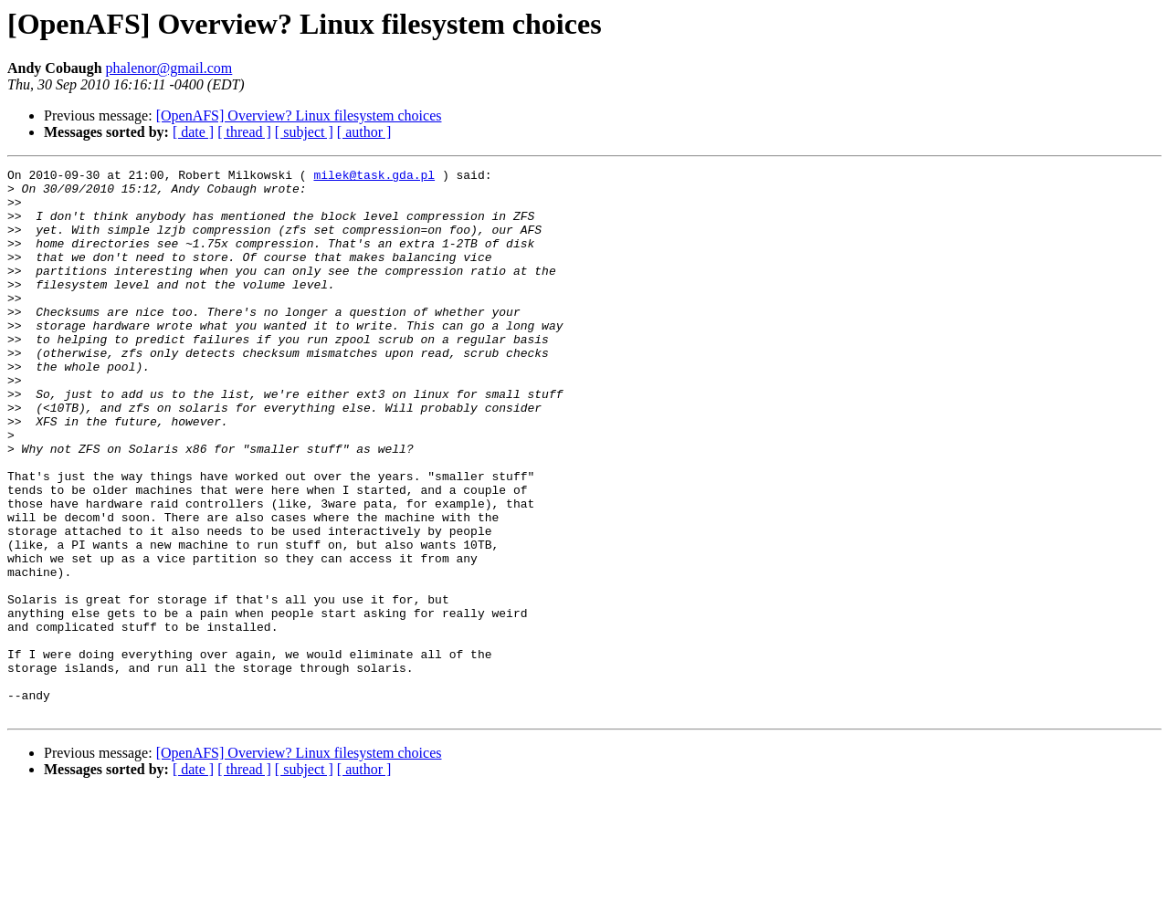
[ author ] (364, 132)
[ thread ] (244, 132)
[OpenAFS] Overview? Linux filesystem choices (299, 115)
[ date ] (193, 132)
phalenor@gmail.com (169, 68)
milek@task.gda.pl (374, 177)
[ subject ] (304, 132)
